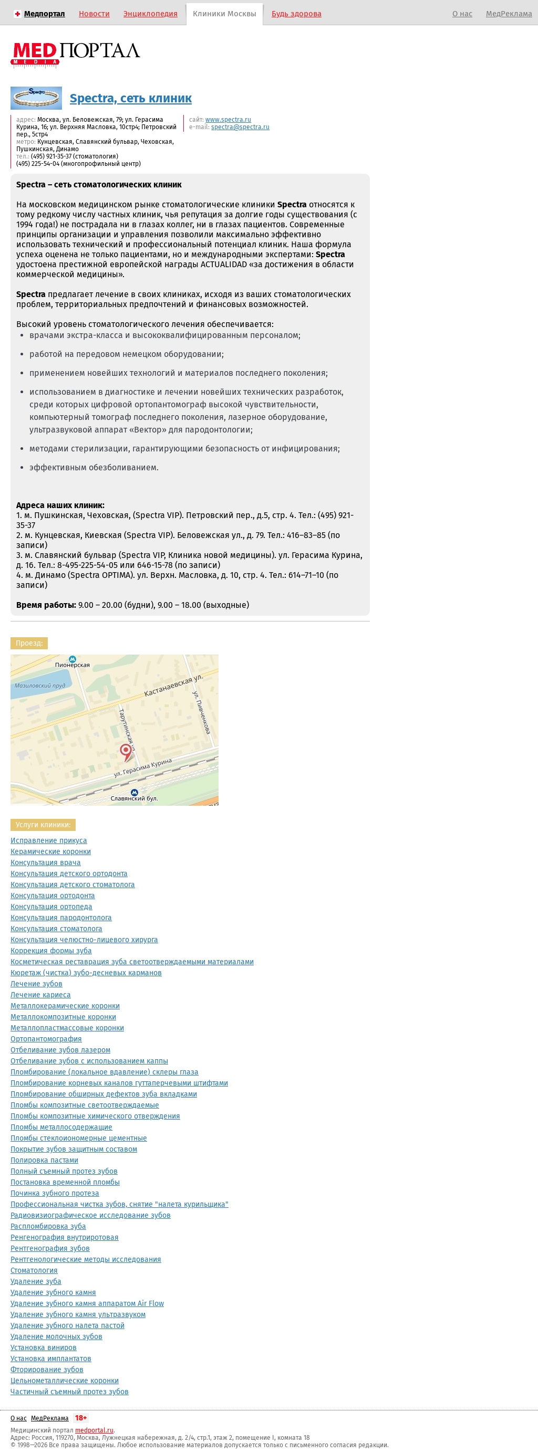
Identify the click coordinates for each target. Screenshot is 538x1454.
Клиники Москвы (224, 13)
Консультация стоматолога (56, 928)
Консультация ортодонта (53, 895)
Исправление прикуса (49, 840)
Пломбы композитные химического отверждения (95, 1116)
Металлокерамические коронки (65, 1006)
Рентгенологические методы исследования (86, 1259)
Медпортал (44, 13)
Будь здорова (297, 13)
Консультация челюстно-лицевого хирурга (84, 939)
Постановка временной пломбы (65, 1182)
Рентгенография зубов (50, 1248)
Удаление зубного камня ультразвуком (78, 1314)
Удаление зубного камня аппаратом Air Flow (87, 1303)
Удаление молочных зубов (56, 1336)
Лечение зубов (37, 983)
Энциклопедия (150, 13)
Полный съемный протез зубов (64, 1171)
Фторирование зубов (47, 1369)
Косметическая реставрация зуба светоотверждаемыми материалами (132, 961)
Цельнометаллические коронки (65, 1380)
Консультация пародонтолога (61, 917)
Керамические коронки (51, 851)
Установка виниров (44, 1347)
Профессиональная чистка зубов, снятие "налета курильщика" (120, 1204)
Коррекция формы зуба (51, 950)
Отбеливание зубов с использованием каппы (89, 1061)
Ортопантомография (46, 1039)
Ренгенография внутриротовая (65, 1237)
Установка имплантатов (51, 1358)
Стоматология (34, 1270)
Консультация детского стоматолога (73, 884)
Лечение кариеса (41, 995)
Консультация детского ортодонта (69, 873)
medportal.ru (94, 1430)
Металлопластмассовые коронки (67, 1028)
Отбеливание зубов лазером (60, 1050)
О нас (462, 13)
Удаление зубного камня (53, 1292)
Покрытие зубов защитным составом (74, 1149)
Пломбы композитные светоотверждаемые (85, 1105)
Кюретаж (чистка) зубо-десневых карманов (86, 972)
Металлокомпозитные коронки (63, 1017)
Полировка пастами (44, 1160)
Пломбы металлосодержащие (61, 1127)
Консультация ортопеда (51, 906)
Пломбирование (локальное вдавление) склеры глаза (105, 1072)
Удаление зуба (36, 1281)
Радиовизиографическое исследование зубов (91, 1215)
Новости (94, 13)
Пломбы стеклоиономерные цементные (79, 1138)
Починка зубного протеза (55, 1193)
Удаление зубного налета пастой (68, 1325)
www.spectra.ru (228, 119)
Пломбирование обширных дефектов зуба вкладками (104, 1094)
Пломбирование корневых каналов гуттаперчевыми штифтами (119, 1083)
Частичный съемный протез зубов (70, 1391)
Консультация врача (46, 862)
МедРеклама (509, 13)
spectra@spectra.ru (240, 127)
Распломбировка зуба (48, 1226)
